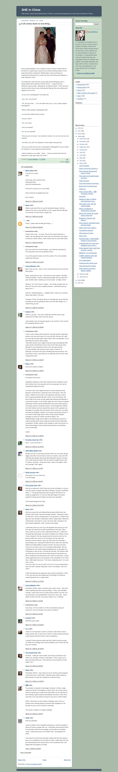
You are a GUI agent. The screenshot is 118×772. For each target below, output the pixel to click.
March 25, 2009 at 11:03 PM (34, 681)
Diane (27, 205)
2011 (79, 131)
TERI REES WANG (31, 451)
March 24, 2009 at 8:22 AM (34, 216)
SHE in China (31, 9)
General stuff (81, 87)
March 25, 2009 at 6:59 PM (34, 666)
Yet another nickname (86, 230)
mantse (28, 312)
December (83, 139)
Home (45, 760)
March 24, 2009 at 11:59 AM (34, 436)
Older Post (67, 760)
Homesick (82, 196)
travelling (80, 99)
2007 (79, 283)
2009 (79, 136)
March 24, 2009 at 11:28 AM (34, 371)
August (82, 150)
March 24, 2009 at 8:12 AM (34, 201)
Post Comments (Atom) (34, 764)
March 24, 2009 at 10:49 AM (34, 327)
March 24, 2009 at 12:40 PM (34, 447)
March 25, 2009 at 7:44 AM (34, 601)
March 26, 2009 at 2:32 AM (34, 714)
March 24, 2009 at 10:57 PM (34, 505)
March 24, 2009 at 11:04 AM (34, 360)
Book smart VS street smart (88, 186)
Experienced (81, 84)
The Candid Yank (31, 485)
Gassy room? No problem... (88, 228)
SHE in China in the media (85, 93)
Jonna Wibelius (30, 266)
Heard (67, 162)
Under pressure (84, 181)
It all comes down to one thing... (89, 183)
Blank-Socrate (30, 472)
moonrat (28, 618)
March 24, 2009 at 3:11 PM (34, 468)
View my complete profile (86, 73)
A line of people (84, 166)
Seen (79, 96)
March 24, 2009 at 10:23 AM (34, 262)
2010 (79, 134)
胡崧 (26, 685)
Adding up (82, 189)
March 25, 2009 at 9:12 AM (34, 614)
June (81, 155)
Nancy (27, 364)
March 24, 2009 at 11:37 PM (34, 581)
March (82, 163)
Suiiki (27, 718)
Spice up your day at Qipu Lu (88, 168)
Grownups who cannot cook (88, 263)
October (82, 144)
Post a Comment (25, 752)
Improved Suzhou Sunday (87, 266)
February (83, 274)
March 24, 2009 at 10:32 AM (34, 308)
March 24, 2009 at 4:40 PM (34, 481)
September (83, 147)
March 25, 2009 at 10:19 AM (34, 649)
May (81, 158)
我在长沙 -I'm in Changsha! (88, 253)
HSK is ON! (83, 236)
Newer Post (21, 760)
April (81, 161)
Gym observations (85, 260)
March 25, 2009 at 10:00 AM (34, 625)
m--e (27, 629)
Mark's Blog (29, 170)
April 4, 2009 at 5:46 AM (33, 748)
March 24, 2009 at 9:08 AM (34, 227)
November (83, 141)
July (81, 152)
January (82, 277)
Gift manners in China (86, 233)
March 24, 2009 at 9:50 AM (34, 242)
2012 (79, 128)
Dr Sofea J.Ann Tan (32, 440)
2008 (79, 280)
